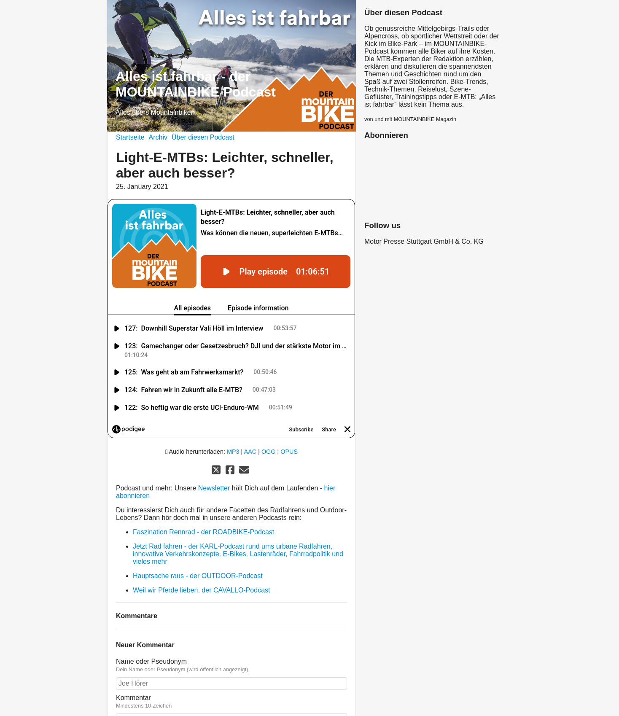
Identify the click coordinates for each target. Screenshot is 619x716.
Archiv (158, 137)
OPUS (289, 416)
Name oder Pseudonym (231, 630)
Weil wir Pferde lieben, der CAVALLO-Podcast (201, 555)
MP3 (233, 416)
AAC (250, 416)
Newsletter (215, 453)
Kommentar (231, 666)
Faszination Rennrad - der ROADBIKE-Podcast (203, 497)
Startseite (130, 137)
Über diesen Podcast (203, 137)
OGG (268, 416)
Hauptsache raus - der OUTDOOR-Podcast (198, 540)
